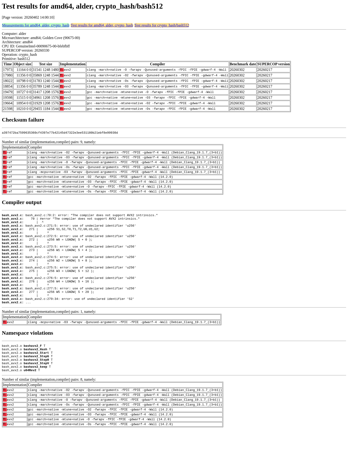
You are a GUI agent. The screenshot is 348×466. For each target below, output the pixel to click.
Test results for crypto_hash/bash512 (161, 25)
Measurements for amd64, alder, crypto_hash (35, 25)
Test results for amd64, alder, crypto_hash (102, 25)
